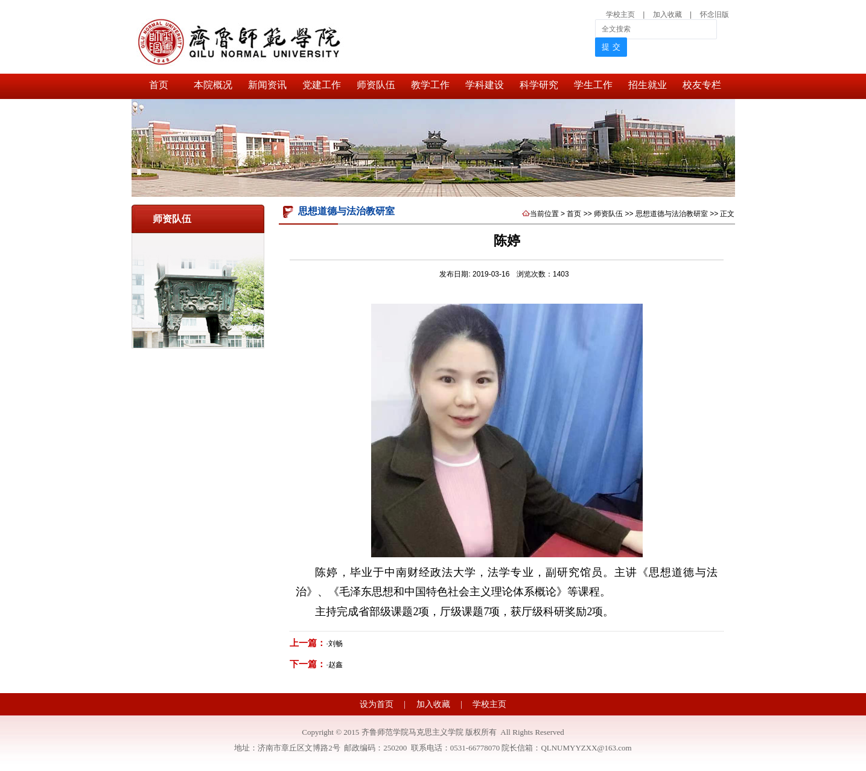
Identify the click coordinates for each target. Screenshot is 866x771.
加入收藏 (668, 14)
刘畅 (335, 643)
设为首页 (378, 704)
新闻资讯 (267, 85)
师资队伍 (376, 85)
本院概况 (213, 85)
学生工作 (593, 85)
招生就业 (647, 85)
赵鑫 (335, 665)
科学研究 (539, 85)
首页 (158, 85)
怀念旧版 (714, 14)
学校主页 (620, 14)
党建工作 (321, 85)
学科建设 (484, 85)
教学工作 (430, 85)
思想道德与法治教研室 (671, 214)
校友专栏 (702, 85)
